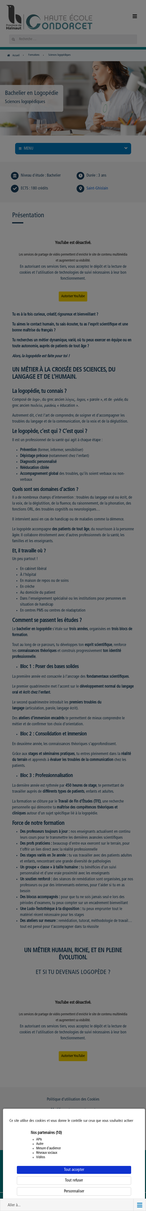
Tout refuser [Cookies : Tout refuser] (74, 1181)
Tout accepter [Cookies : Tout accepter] (74, 1170)
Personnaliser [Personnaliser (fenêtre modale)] (74, 1191)
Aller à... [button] (14, 1205)
